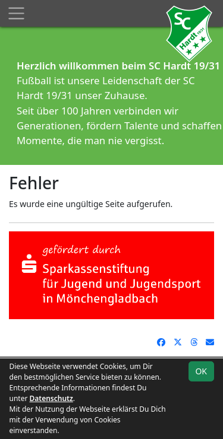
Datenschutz (51, 398)
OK (201, 371)
